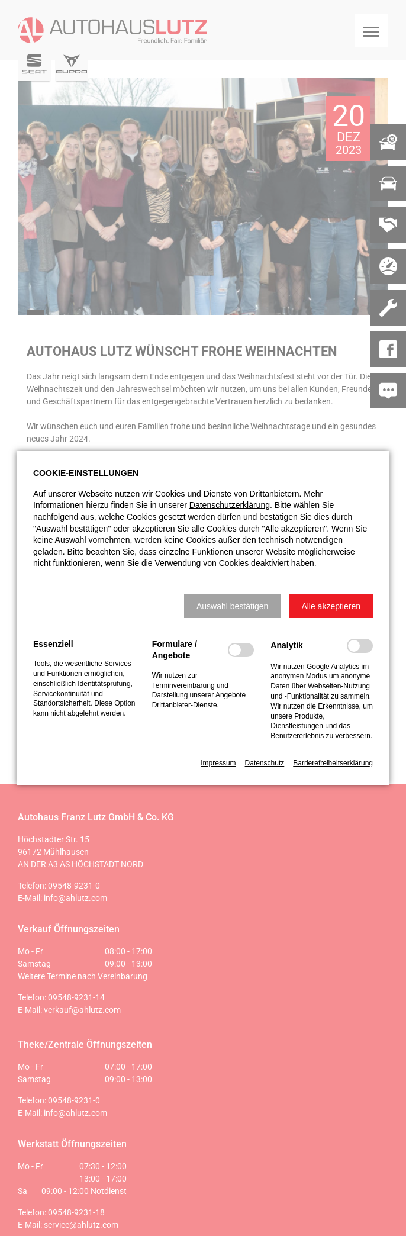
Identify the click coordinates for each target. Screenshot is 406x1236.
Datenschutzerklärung (229, 505)
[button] (232, 606)
